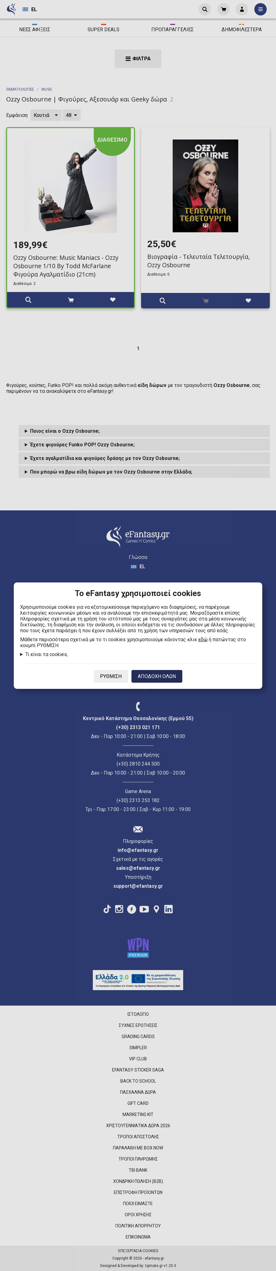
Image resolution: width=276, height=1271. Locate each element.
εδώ (203, 639)
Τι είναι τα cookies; (46, 654)
